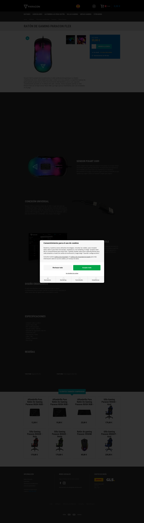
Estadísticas (95, 280)
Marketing (63, 280)
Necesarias (47, 280)
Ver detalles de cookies (72, 273)
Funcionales (79, 280)
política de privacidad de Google (80, 257)
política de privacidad (61, 257)
